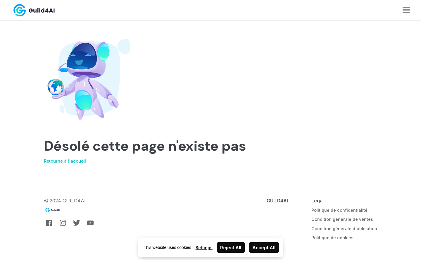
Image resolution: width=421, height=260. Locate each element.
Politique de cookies (332, 237)
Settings (204, 247)
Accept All (263, 247)
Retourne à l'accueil (65, 161)
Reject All (230, 247)
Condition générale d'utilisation (344, 228)
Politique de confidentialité (339, 210)
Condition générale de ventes (342, 219)
